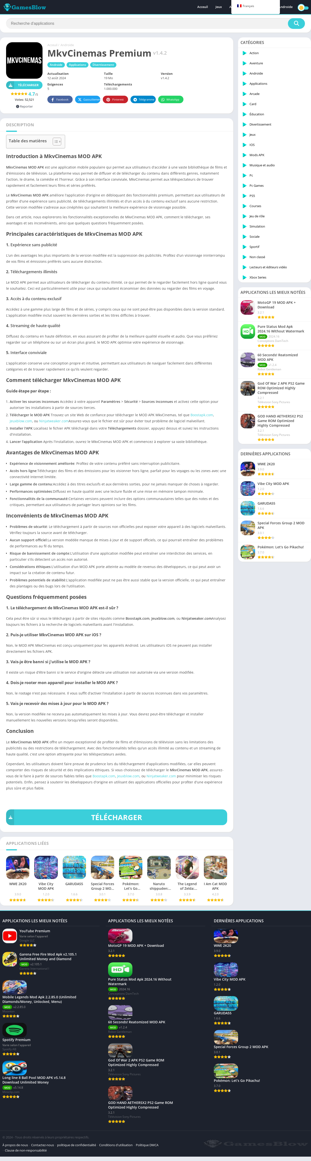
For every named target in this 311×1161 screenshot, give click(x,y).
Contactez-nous (42, 1149)
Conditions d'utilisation (116, 1149)
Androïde (285, 7)
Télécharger (22, 85)
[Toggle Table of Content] (54, 141)
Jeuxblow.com (21, 421)
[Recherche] (155, 23)
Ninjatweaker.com (54, 421)
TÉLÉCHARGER (74, 817)
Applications (77, 65)
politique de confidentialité (76, 1149)
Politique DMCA (147, 1149)
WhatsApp (170, 99)
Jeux (219, 7)
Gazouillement (89, 99)
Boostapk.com (201, 415)
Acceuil (202, 7)
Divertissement (103, 65)
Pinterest (115, 99)
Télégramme (143, 99)
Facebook (59, 99)
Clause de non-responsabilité (26, 1155)
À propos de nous (15, 1149)
